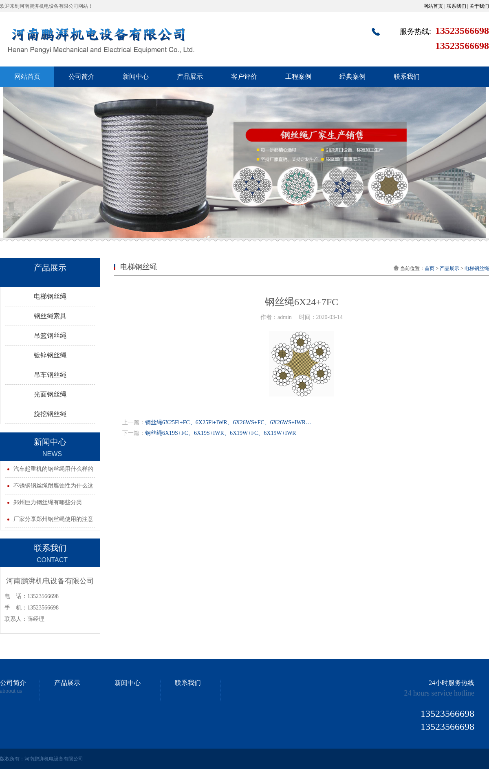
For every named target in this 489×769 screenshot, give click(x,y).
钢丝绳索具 (50, 315)
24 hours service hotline (439, 693)
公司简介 (81, 76)
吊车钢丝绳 (50, 374)
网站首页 (433, 6)
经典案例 (352, 76)
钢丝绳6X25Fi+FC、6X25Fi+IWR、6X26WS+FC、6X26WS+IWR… (228, 422)
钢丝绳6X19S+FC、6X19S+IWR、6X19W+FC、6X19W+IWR (220, 433)
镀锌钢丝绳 (50, 355)
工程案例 (298, 76)
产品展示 (190, 76)
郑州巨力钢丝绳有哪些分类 (47, 502)
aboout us (11, 691)
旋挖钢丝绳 (50, 413)
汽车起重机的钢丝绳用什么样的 (53, 469)
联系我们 (456, 6)
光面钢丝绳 (50, 394)
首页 (429, 268)
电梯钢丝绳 (50, 296)
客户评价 (244, 76)
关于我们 (479, 6)
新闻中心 (136, 76)
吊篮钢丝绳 (50, 335)
